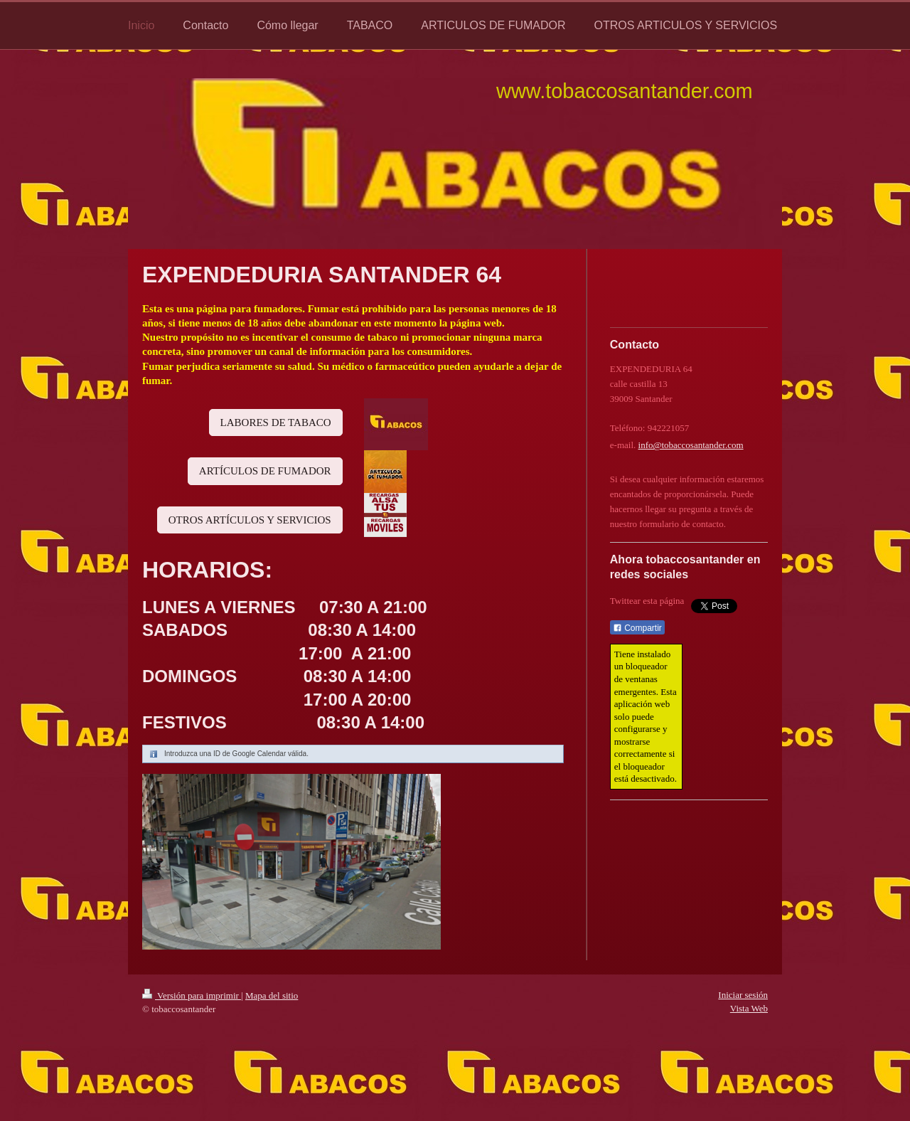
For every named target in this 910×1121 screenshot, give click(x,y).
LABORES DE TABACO (275, 422)
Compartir (637, 628)
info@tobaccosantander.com (691, 445)
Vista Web (749, 1008)
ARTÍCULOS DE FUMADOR (265, 471)
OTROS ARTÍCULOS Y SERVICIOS (249, 520)
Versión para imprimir (191, 995)
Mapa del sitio (271, 995)
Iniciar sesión (743, 994)
